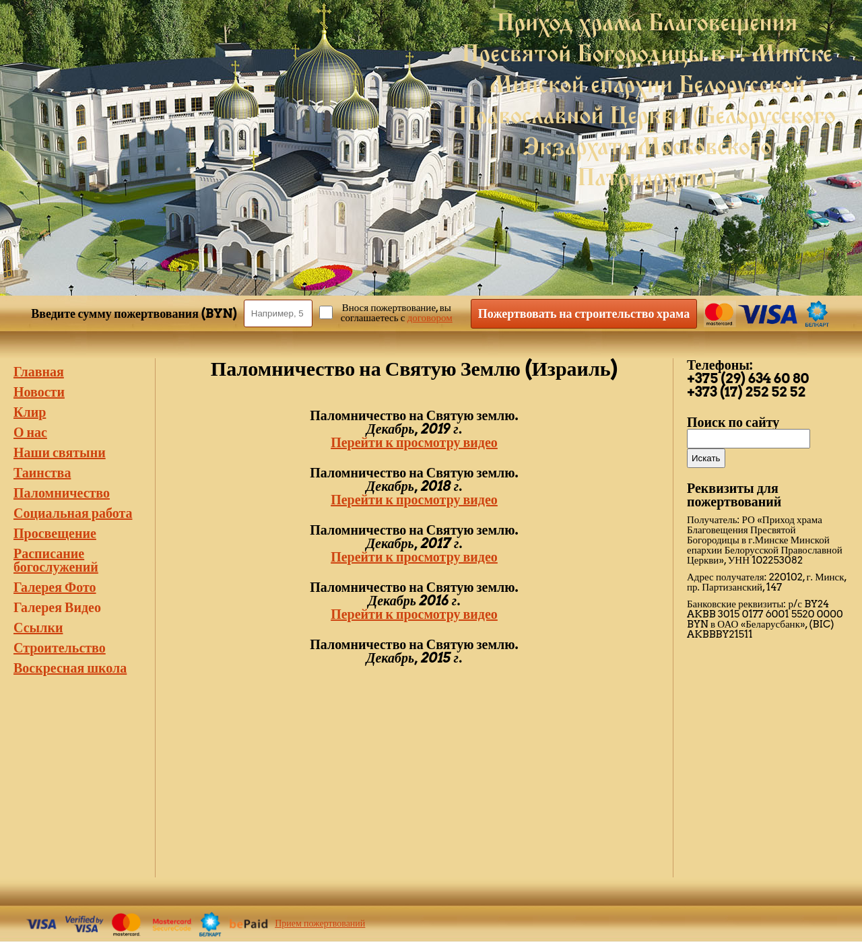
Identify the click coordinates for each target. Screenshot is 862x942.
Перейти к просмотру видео (414, 442)
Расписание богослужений (55, 560)
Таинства (42, 473)
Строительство (59, 648)
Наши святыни (59, 452)
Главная (38, 372)
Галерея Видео (57, 607)
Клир (29, 412)
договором (430, 318)
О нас (30, 432)
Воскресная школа (70, 668)
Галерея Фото (54, 587)
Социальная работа (72, 513)
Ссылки (38, 627)
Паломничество (61, 493)
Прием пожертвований (320, 923)
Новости (39, 392)
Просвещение (54, 533)
